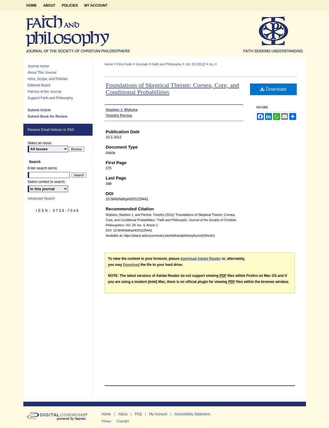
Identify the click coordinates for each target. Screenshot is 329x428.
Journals (142, 64)
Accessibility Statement (192, 414)
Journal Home (38, 66)
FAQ (138, 414)
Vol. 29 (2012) (195, 64)
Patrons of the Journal (44, 92)
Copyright (123, 421)
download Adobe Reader (201, 259)
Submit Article (39, 110)
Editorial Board (39, 85)
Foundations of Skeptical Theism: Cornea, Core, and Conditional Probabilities (172, 88)
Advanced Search (41, 199)
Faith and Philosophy (166, 64)
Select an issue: (40, 143)
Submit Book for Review (47, 116)
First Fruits (124, 64)
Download (273, 89)
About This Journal (42, 73)
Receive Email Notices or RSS (51, 130)
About (122, 414)
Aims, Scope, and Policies (48, 79)
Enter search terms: (43, 168)
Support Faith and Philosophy (50, 98)
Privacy (106, 421)
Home (109, 64)
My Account (158, 414)
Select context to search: (46, 182)
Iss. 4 (213, 64)
